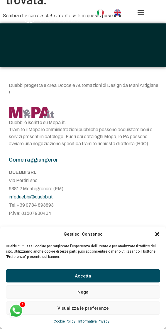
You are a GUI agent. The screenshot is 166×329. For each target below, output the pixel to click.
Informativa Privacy (93, 321)
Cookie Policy (64, 321)
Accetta (83, 276)
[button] (157, 234)
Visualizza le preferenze (83, 308)
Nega (83, 292)
